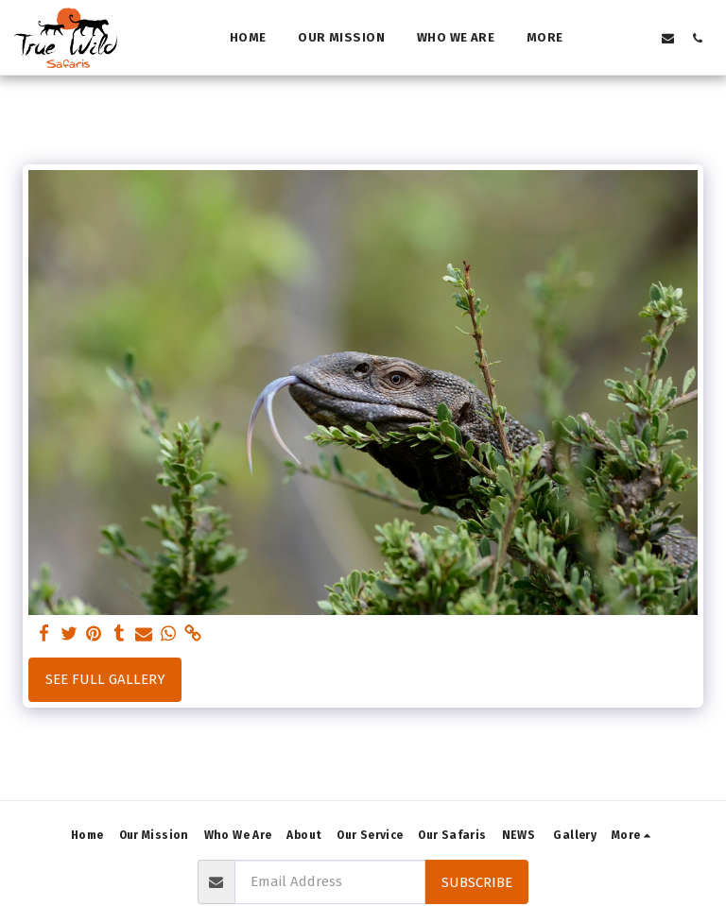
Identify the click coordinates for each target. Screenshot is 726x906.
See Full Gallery (105, 679)
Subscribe (476, 882)
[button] (609, 37)
